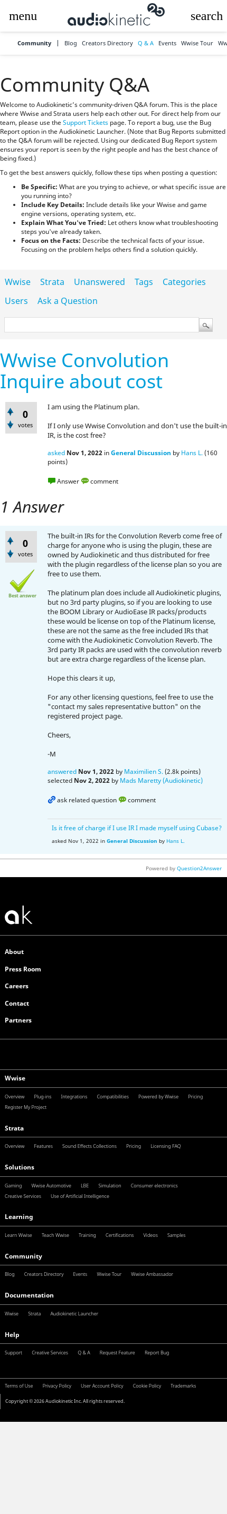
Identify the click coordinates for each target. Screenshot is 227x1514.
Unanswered (99, 282)
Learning (19, 1216)
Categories (184, 282)
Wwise (18, 282)
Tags (144, 282)
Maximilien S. (143, 771)
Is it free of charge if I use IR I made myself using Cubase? (137, 827)
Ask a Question (67, 301)
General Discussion (141, 452)
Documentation (29, 1295)
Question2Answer (199, 868)
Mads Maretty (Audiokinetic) (161, 780)
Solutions (19, 1167)
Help (12, 1334)
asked (56, 452)
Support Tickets (85, 122)
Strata (52, 282)
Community (34, 43)
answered (62, 771)
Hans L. (192, 452)
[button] (23, 15)
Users (16, 301)
